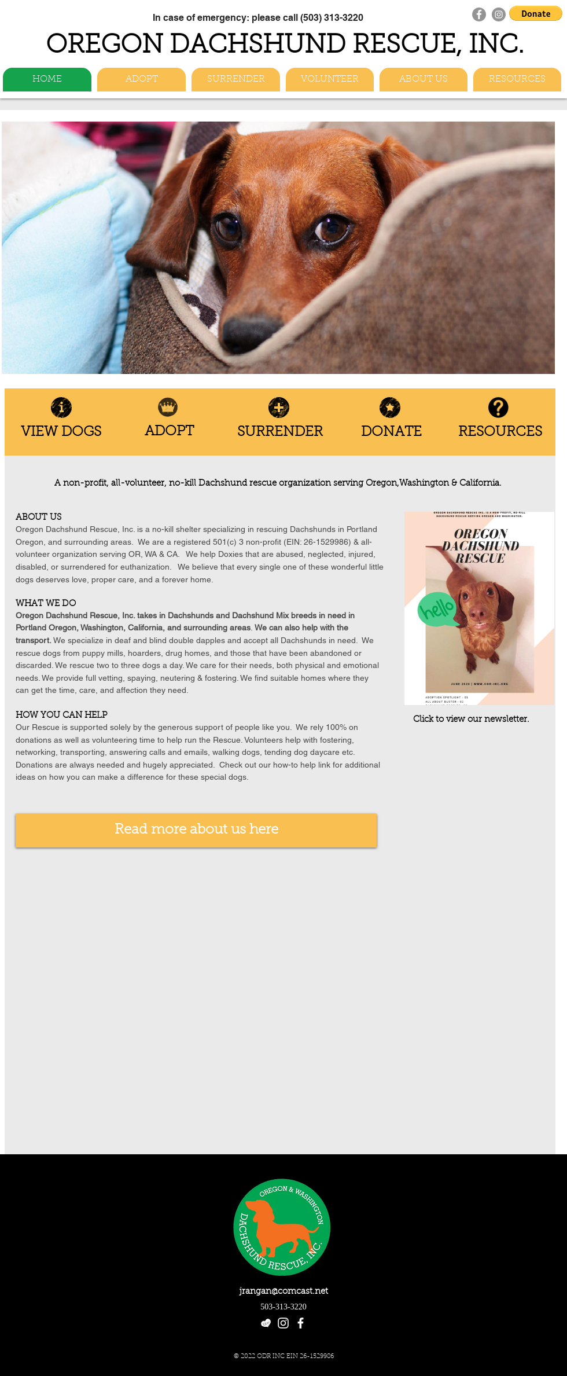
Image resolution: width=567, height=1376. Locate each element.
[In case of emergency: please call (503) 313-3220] (257, 17)
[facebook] (300, 1323)
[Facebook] (479, 14)
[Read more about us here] (196, 830)
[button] (535, 13)
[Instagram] (499, 14)
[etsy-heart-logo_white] (266, 1323)
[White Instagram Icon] (283, 1323)
